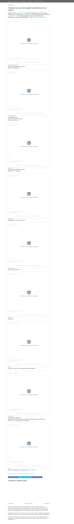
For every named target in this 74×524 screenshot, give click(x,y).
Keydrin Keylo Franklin (13, 65)
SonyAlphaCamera (12, 16)
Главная (9, 1)
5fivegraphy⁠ (11, 219)
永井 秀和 (10, 317)
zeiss (33, 473)
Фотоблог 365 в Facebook (36, 477)
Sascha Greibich (11, 116)
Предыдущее (47, 503)
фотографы (12, 473)
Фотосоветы (15, 1)
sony (25, 473)
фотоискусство (18, 473)
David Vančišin (11, 268)
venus (30, 473)
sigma (22, 473)
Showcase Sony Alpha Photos (40, 17)
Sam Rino (10, 168)
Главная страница (29, 503)
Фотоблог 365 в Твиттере (25, 477)
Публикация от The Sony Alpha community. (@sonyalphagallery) (29, 62)
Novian (9, 367)
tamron (27, 473)
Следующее (10, 503)
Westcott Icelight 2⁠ (31, 470)
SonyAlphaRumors (20, 13)
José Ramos (10, 416)
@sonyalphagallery (26, 14)
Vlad (9, 468)
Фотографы (30, 1)
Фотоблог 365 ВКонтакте (13, 477)
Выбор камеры (23, 1)
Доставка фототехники (39, 1)
